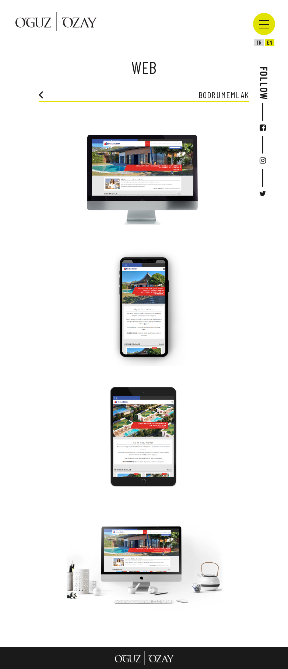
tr (258, 42)
